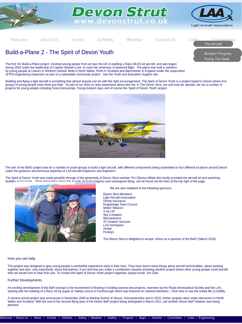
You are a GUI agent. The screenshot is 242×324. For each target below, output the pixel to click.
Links (191, 318)
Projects (128, 318)
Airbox (159, 239)
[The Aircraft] (213, 44)
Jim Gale (152, 273)
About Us (23, 318)
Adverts (157, 318)
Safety (82, 318)
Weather (96, 318)
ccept (150, 239)
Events (52, 318)
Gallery (112, 318)
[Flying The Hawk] (217, 59)
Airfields (67, 318)
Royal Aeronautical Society (186, 288)
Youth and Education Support (133, 74)
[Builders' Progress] (218, 53)
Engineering (206, 318)
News (37, 318)
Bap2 (142, 318)
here (181, 291)
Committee (174, 318)
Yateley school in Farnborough (94, 291)
